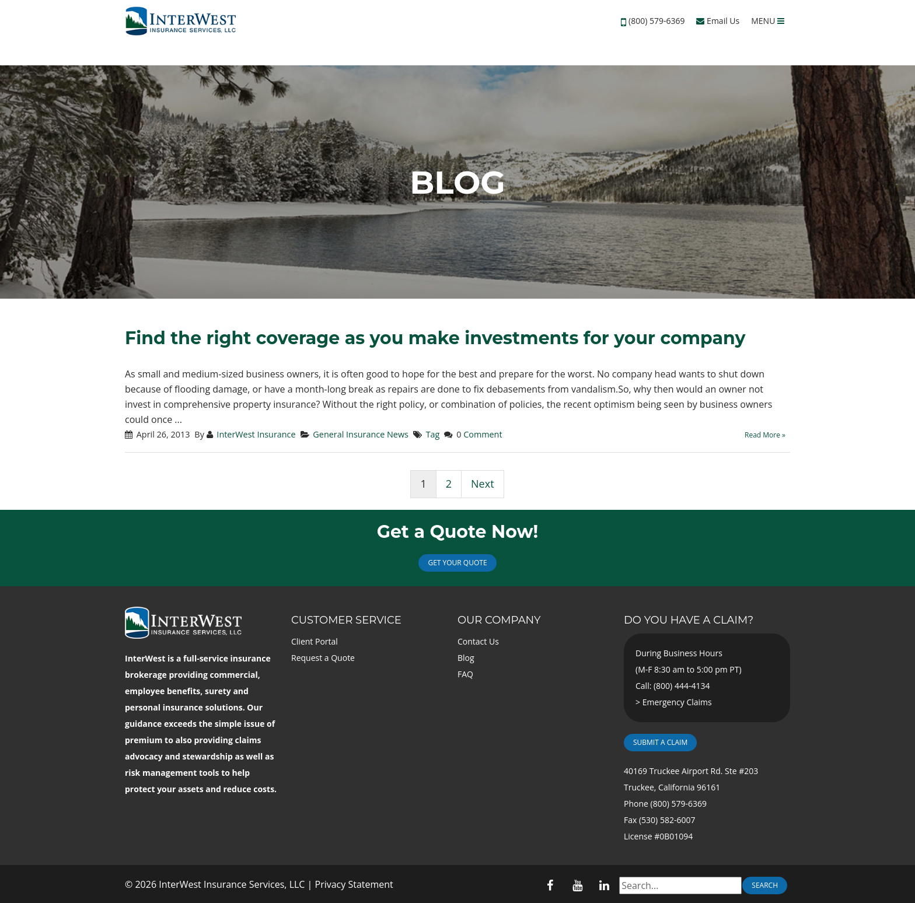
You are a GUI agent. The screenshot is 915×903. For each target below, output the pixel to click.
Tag (433, 434)
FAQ (465, 674)
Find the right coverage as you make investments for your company (435, 338)
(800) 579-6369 (656, 20)
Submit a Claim (660, 742)
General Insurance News (360, 434)
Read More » (765, 435)
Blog (466, 657)
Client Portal (314, 641)
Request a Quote (323, 657)
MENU (767, 20)
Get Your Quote (457, 563)
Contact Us (478, 641)
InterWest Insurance (255, 434)
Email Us (717, 20)
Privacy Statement (354, 884)
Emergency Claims (677, 702)
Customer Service (346, 620)
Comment (482, 434)
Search (765, 885)
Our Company (499, 620)
